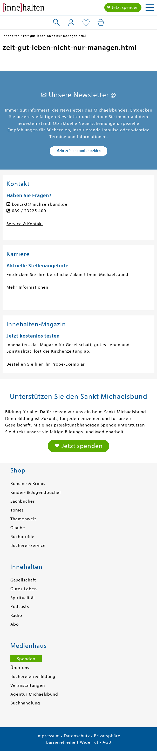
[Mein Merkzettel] (86, 23)
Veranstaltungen (27, 685)
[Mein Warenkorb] (101, 22)
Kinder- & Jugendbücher (35, 492)
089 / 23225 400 (29, 210)
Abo (14, 624)
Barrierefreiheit (62, 742)
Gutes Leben (23, 588)
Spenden (26, 658)
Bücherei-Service (28, 545)
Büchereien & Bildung (33, 676)
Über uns (19, 667)
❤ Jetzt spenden (123, 7)
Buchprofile (22, 536)
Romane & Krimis (27, 483)
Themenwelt (23, 518)
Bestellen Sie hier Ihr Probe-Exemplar (45, 364)
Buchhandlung (25, 703)
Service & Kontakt (24, 223)
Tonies (17, 510)
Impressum (48, 735)
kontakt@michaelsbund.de (39, 204)
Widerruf (89, 742)
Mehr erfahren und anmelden (78, 150)
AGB (107, 742)
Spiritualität (22, 597)
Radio (16, 615)
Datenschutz (77, 735)
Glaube (17, 527)
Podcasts (19, 606)
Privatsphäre (107, 735)
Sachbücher (22, 501)
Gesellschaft (23, 580)
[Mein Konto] (71, 22)
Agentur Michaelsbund (34, 694)
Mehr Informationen (27, 287)
